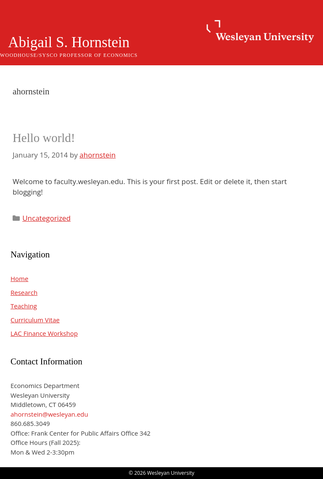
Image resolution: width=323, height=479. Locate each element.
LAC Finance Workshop (44, 333)
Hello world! (44, 138)
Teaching (24, 306)
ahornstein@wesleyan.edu (49, 414)
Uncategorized (46, 218)
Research (24, 292)
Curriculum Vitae (35, 320)
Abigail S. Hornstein (69, 42)
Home (19, 278)
